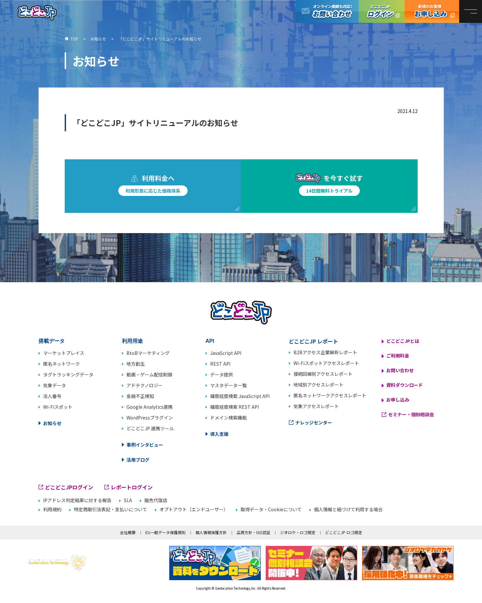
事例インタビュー (144, 444)
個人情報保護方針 (211, 532)
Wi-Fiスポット (58, 407)
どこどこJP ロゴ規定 (343, 532)
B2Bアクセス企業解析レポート (325, 352)
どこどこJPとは (402, 341)
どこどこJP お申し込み (432, 11)
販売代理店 (155, 500)
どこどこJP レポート (313, 341)
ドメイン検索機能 (228, 417)
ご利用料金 (397, 355)
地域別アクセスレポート (318, 384)
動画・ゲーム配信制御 (149, 374)
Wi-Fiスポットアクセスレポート (326, 363)
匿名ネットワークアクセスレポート (329, 395)
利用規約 (52, 509)
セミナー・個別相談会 (411, 414)
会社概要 (128, 532)
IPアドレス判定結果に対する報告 (77, 500)
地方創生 (135, 363)
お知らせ (52, 423)
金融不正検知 (140, 396)
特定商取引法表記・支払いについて (110, 509)
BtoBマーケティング (148, 353)
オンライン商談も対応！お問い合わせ (327, 11)
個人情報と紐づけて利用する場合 (348, 509)
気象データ (54, 385)
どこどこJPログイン (382, 11)
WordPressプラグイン (149, 417)
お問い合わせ (400, 370)
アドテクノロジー (144, 385)
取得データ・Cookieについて (271, 509)
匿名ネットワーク (61, 363)
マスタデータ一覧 (228, 385)
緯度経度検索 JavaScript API (240, 396)
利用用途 (132, 341)
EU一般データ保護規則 (165, 532)
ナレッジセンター (313, 422)
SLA (128, 500)
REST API (220, 363)
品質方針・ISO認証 (253, 532)
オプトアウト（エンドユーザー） (193, 509)
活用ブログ (137, 459)
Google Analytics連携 (149, 407)
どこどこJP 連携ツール (150, 428)
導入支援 (219, 434)
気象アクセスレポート (316, 406)
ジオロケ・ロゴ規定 (297, 532)
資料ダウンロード (404, 385)
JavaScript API (225, 353)
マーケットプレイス (63, 353)
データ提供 (221, 374)
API (210, 341)
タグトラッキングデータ (68, 374)
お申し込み (397, 399)
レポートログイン (132, 487)
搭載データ (52, 341)
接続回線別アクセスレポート (323, 374)
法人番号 (52, 396)
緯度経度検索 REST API (234, 407)
